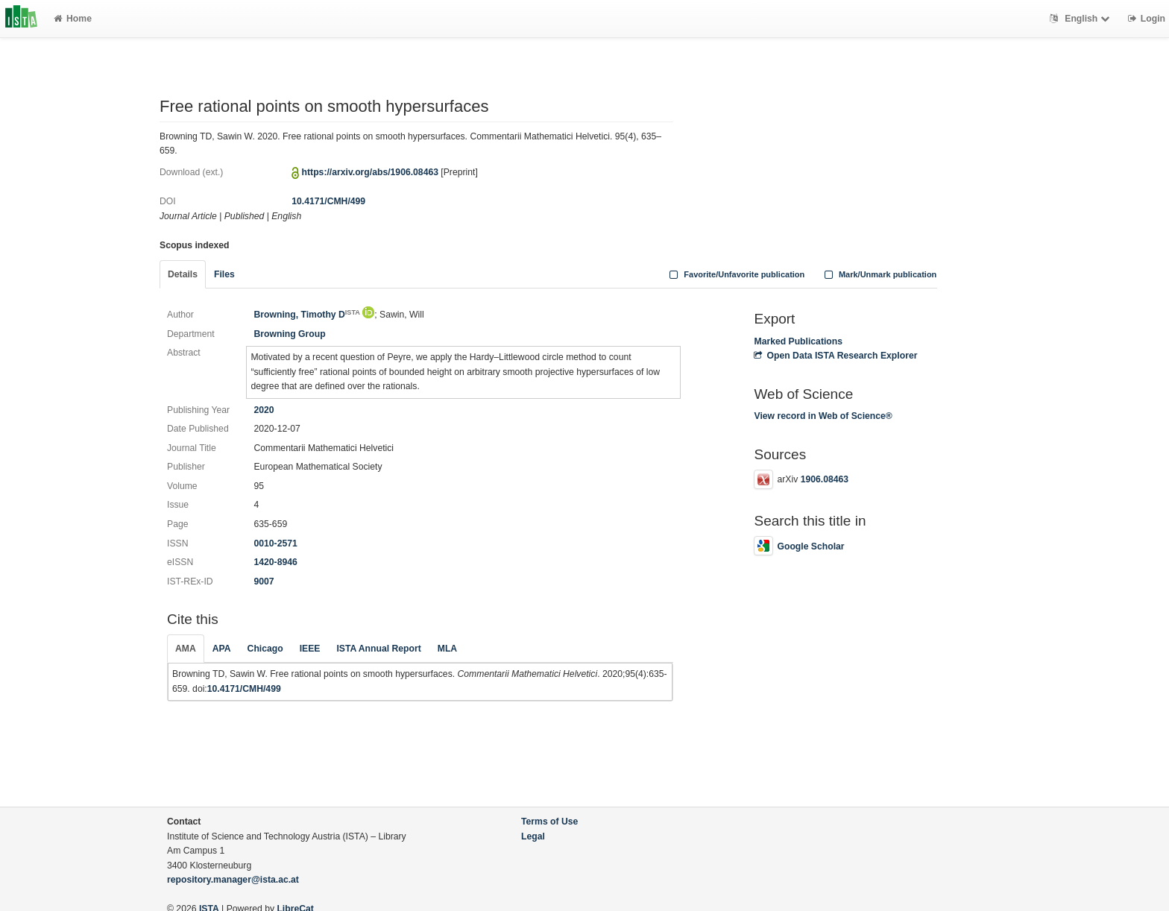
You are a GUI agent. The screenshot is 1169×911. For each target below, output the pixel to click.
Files (224, 274)
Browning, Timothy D (306, 314)
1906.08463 (824, 479)
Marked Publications (798, 341)
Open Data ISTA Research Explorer (835, 355)
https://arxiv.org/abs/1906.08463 (370, 172)
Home (73, 18)
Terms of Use (549, 821)
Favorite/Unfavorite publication (736, 274)
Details (183, 274)
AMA (185, 648)
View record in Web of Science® (823, 416)
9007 (263, 581)
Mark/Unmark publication (878, 274)
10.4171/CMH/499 (328, 201)
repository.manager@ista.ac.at (233, 879)
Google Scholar (799, 546)
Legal (533, 836)
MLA (447, 648)
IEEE (310, 648)
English (1081, 18)
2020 (263, 410)
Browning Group (289, 334)
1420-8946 (275, 562)
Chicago (265, 648)
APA (221, 648)
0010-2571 (275, 543)
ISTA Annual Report (378, 648)
